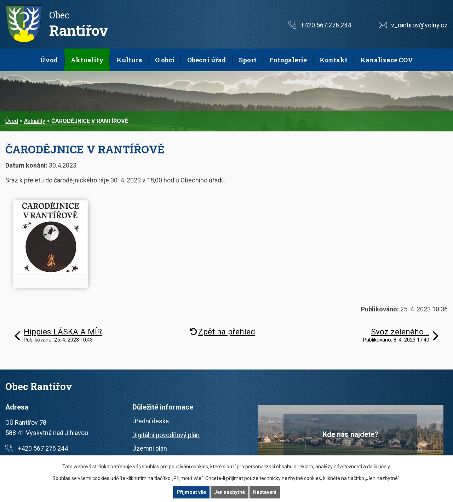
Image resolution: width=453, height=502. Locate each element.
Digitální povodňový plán (166, 435)
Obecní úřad (206, 60)
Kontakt (334, 60)
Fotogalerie (288, 60)
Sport (248, 60)
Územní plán (149, 448)
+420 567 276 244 (326, 25)
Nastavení (264, 492)
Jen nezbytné (229, 492)
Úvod (49, 60)
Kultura (129, 60)
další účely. (379, 466)
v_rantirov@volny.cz (419, 25)
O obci (164, 60)
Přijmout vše (191, 492)
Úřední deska (150, 421)
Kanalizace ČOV (386, 60)
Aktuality (87, 60)
